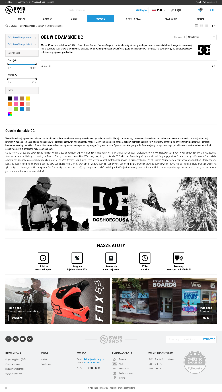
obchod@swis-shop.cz (93, 359)
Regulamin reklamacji (14, 369)
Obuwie (14, 26)
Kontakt (44, 359)
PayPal (122, 378)
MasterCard (124, 368)
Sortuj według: (181, 37)
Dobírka (122, 359)
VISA (121, 364)
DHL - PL (158, 364)
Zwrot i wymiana (12, 364)
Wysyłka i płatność (13, 373)
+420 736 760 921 (92, 362)
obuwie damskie (27, 26)
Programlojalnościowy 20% (77, 268)
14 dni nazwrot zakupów (43, 268)
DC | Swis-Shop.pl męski (19, 37)
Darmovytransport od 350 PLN (179, 268)
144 (49, 66)
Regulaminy (46, 364)
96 (45, 66)
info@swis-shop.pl (209, 2)
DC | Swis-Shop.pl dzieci (20, 44)
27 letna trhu (145, 268)
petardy (41, 26)
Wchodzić (209, 339)
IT (6, 387)
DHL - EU (158, 368)
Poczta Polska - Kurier (164, 359)
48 (42, 66)
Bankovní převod (126, 373)
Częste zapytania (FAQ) (15, 359)
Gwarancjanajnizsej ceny (111, 268)
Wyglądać (142, 10)
